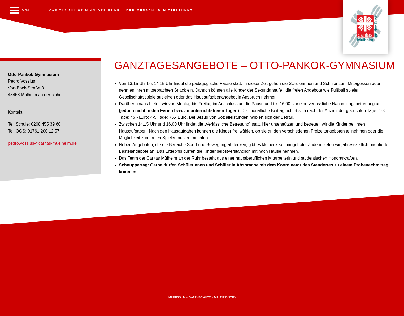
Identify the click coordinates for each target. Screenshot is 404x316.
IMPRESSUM (177, 297)
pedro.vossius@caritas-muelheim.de (42, 143)
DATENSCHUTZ (200, 297)
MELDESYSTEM (225, 297)
